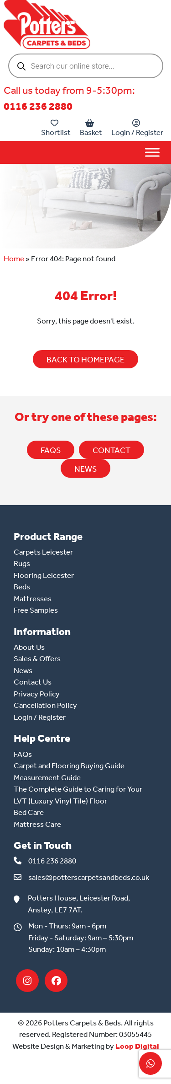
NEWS (85, 469)
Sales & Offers (37, 658)
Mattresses (33, 598)
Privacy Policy (37, 693)
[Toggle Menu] (152, 152)
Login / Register (137, 128)
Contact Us (33, 681)
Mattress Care (37, 824)
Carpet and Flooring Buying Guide (69, 765)
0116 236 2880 (38, 106)
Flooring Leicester (44, 575)
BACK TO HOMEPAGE (85, 360)
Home (14, 258)
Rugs (22, 563)
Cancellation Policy (45, 705)
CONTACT (111, 450)
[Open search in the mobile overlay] (86, 66)
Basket (91, 128)
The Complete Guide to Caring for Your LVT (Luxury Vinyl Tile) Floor (78, 794)
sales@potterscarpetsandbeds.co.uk (88, 877)
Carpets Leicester (43, 551)
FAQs (51, 450)
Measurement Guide (47, 777)
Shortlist (56, 128)
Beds (22, 586)
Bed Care (29, 812)
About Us (29, 647)
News (23, 670)
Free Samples (36, 610)
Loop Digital (137, 1046)
